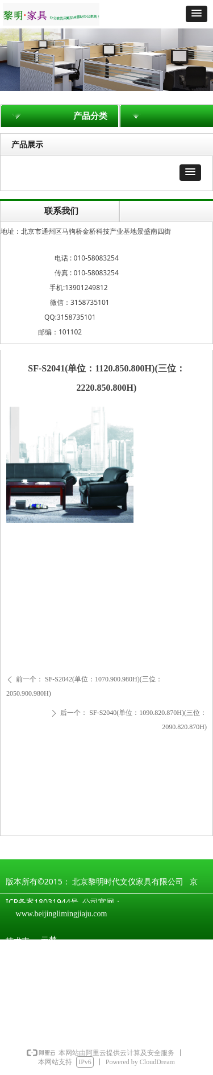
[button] (196, 14)
